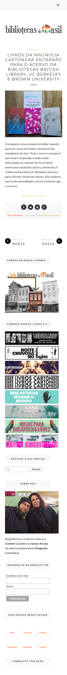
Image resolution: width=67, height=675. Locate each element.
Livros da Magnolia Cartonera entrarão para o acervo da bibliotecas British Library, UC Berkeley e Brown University (33, 67)
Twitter (42, 629)
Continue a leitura (33, 196)
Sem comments (15, 215)
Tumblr (43, 643)
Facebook (27, 643)
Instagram (12, 643)
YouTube (27, 629)
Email (12, 629)
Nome (9, 586)
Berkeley (33, 50)
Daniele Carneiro (51, 215)
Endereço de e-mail (17, 575)
